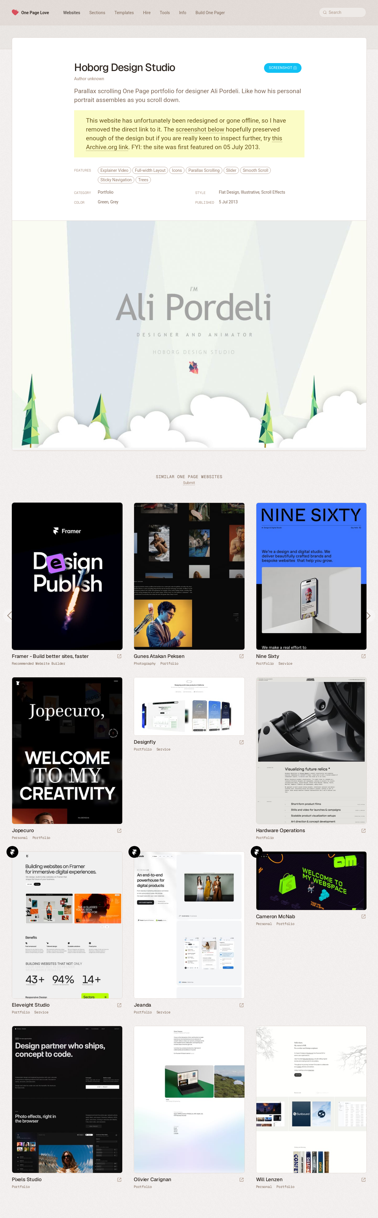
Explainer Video (114, 170)
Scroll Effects (273, 192)
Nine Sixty (267, 656)
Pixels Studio (26, 1179)
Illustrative (250, 192)
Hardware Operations (280, 830)
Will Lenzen (269, 1179)
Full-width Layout (150, 170)
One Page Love (35, 12)
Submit (189, 482)
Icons (177, 170)
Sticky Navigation (116, 179)
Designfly (144, 742)
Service (285, 663)
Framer (12, 852)
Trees (143, 179)
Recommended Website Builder (38, 663)
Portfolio (105, 192)
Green (103, 202)
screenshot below (200, 129)
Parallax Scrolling (204, 170)
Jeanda (142, 1005)
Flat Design (229, 192)
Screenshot (283, 68)
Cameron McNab (275, 916)
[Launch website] (241, 657)
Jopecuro (23, 830)
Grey (114, 202)
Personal (20, 838)
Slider (231, 170)
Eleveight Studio (31, 1005)
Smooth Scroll (255, 170)
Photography (145, 663)
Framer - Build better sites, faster (50, 656)
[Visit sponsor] (119, 657)
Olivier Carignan (152, 1179)
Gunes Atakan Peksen (159, 656)
